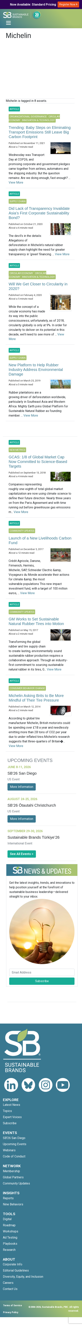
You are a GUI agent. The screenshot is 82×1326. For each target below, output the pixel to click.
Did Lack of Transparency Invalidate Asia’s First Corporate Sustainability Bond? (39, 213)
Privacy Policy (10, 1312)
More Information (21, 787)
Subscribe (42, 981)
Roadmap (9, 1225)
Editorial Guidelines (16, 1270)
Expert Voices (12, 1117)
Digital (7, 1219)
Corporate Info (12, 1264)
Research (9, 1250)
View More (16, 182)
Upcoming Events (14, 1144)
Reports (8, 1198)
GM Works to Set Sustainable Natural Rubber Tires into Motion (36, 621)
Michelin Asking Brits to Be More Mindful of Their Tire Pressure (36, 697)
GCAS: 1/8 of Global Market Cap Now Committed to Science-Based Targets (38, 461)
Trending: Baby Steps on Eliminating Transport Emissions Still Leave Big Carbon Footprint (40, 132)
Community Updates (16, 1183)
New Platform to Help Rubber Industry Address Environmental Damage (36, 369)
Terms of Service (12, 1305)
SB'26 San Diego (14, 1138)
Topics (7, 1111)
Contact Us (10, 1289)
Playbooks (10, 1243)
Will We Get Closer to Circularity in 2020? (38, 286)
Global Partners (13, 1177)
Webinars (9, 1150)
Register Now (68, 4)
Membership (11, 1171)
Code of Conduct (14, 1156)
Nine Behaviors (13, 1204)
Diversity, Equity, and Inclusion (23, 1276)
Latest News (11, 1105)
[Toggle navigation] (8, 23)
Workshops (10, 1231)
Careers (8, 1283)
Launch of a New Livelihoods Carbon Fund (40, 540)
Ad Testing (10, 1237)
